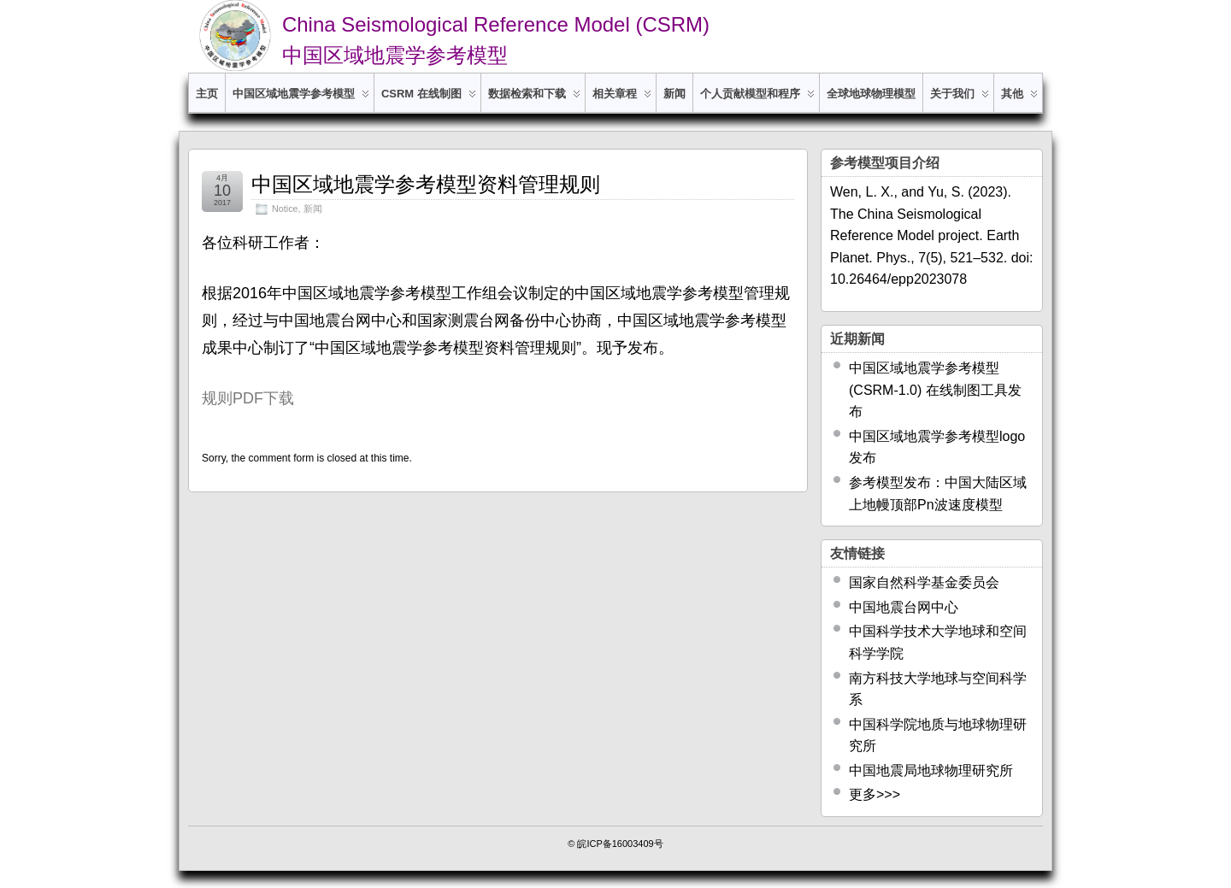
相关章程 (621, 99)
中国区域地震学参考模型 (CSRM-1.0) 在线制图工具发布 (935, 390)
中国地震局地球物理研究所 (931, 770)
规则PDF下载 (248, 398)
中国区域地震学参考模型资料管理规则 (425, 184)
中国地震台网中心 (903, 607)
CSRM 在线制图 (428, 99)
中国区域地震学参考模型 (301, 99)
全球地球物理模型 (871, 93)
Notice (285, 208)
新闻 (674, 93)
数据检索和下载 (534, 99)
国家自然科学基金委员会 (924, 582)
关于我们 (959, 99)
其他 (1019, 99)
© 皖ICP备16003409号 (615, 843)
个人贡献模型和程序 (757, 99)
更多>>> (874, 794)
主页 (207, 93)
